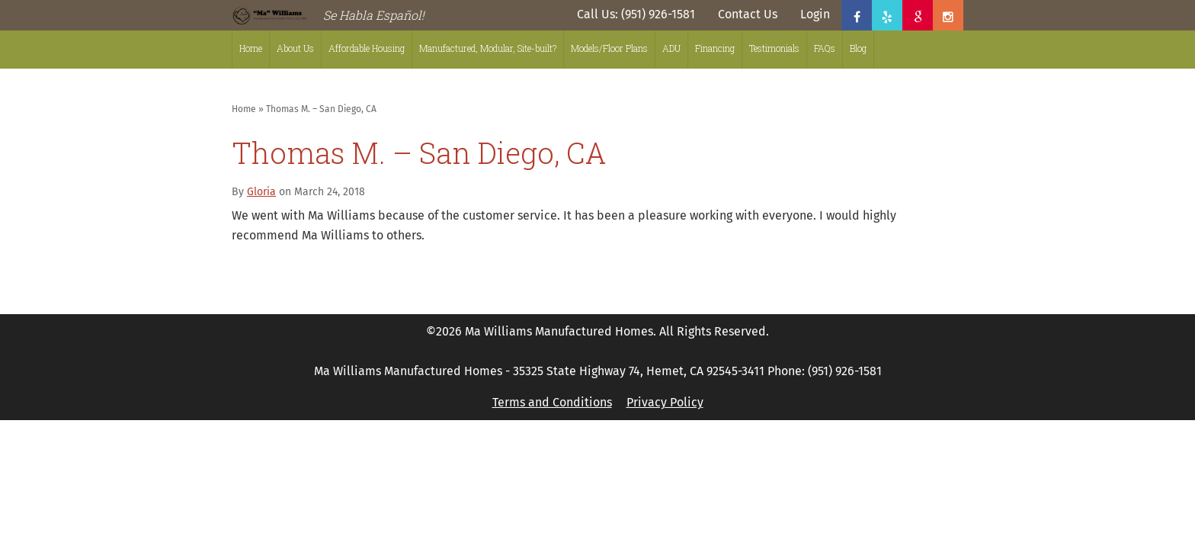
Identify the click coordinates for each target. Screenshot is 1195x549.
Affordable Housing (366, 48)
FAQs (824, 48)
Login (815, 14)
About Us (295, 48)
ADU (671, 48)
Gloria (261, 191)
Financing (715, 48)
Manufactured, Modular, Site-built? (487, 48)
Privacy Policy (664, 402)
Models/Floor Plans (609, 48)
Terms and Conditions (552, 402)
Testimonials (774, 48)
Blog (858, 48)
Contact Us (747, 14)
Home (250, 48)
